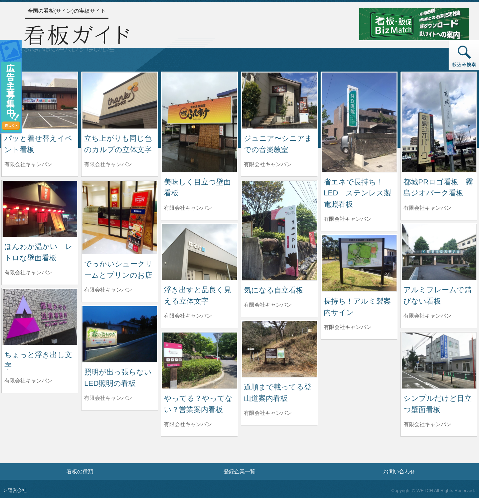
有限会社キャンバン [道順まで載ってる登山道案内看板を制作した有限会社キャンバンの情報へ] (268, 413)
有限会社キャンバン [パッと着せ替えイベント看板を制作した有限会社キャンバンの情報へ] (28, 164)
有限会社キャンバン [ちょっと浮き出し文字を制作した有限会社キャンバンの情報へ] (28, 380)
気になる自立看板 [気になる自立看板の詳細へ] (273, 290)
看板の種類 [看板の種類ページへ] (80, 471)
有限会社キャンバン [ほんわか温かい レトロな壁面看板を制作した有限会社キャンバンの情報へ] (28, 272)
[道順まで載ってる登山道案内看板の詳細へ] (279, 349)
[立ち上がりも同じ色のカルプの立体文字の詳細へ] (119, 100)
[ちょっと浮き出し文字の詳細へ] (40, 316)
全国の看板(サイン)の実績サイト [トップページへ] (67, 11)
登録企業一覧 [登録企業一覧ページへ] (239, 471)
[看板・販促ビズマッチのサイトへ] (414, 24)
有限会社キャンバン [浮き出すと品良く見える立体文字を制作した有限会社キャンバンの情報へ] (188, 316)
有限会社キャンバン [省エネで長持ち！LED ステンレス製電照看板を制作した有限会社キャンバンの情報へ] (348, 219)
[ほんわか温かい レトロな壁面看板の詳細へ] (40, 208)
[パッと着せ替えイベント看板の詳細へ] (40, 100)
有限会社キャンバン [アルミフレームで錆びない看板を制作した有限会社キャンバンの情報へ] (427, 316)
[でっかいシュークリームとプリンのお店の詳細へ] (119, 217)
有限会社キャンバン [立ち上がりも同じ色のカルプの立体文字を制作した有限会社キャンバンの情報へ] (108, 164)
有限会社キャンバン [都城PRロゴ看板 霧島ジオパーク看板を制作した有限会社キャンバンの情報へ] (427, 208)
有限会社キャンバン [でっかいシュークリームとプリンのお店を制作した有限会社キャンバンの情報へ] (108, 290)
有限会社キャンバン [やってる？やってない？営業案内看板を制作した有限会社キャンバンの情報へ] (188, 424)
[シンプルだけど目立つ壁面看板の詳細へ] (439, 360)
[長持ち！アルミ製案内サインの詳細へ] (359, 263)
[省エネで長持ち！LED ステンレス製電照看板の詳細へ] (359, 122)
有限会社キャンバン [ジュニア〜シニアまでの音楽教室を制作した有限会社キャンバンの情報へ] (268, 164)
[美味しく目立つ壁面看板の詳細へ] (199, 122)
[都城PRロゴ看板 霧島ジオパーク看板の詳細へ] (439, 122)
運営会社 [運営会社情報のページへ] (17, 490)
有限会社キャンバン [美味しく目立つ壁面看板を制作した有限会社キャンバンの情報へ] (188, 208)
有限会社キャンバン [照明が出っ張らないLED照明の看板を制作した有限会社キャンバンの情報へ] (108, 398)
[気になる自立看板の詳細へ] (279, 230)
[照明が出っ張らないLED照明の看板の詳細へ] (119, 334)
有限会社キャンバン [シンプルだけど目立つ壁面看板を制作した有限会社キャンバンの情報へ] (427, 424)
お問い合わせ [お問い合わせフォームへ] (399, 471)
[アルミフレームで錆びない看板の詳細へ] (439, 251)
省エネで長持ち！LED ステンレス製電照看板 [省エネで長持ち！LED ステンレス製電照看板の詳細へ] (357, 193)
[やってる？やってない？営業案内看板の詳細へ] (199, 360)
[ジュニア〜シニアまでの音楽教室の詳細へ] (279, 100)
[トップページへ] (76, 37)
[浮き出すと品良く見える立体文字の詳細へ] (199, 251)
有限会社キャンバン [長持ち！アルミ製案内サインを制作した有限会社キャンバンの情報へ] (348, 327)
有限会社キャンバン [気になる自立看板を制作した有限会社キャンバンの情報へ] (268, 305)
